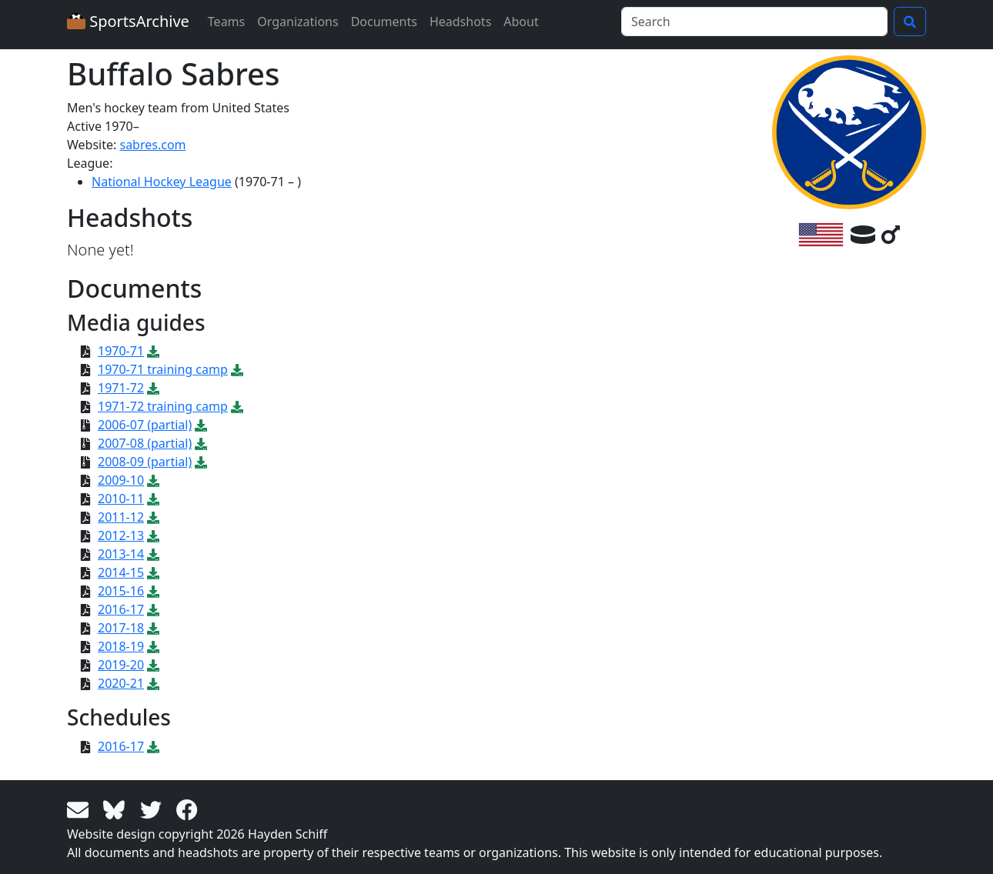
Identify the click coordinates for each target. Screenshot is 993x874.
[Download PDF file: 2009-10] (153, 480)
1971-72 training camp (163, 406)
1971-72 (121, 387)
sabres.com (152, 144)
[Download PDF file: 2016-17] (153, 609)
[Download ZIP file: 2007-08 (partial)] (201, 443)
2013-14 (121, 553)
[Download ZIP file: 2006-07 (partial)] (201, 424)
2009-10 (121, 480)
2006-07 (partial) (145, 424)
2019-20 (121, 664)
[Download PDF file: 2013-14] (153, 554)
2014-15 (121, 572)
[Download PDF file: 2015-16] (153, 591)
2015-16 (121, 590)
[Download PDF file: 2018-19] (153, 646)
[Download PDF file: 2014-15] (153, 572)
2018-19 (121, 646)
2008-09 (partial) (145, 461)
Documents (384, 21)
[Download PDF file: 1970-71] (153, 351)
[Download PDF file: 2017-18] (153, 628)
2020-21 (121, 683)
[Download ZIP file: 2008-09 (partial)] (201, 461)
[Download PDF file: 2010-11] (153, 498)
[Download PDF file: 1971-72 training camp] (237, 406)
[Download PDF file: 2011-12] (153, 517)
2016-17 (121, 609)
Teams (226, 21)
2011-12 (121, 517)
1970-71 (121, 350)
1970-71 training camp (163, 369)
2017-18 (121, 627)
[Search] (754, 21)
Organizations (297, 21)
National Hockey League (162, 181)
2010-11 (121, 498)
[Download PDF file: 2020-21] (153, 683)
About (520, 21)
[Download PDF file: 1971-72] (153, 388)
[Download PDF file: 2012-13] (153, 535)
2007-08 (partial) (145, 443)
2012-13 (121, 535)
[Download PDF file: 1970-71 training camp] (237, 369)
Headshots (460, 21)
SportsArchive (128, 21)
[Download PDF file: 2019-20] (153, 665)
